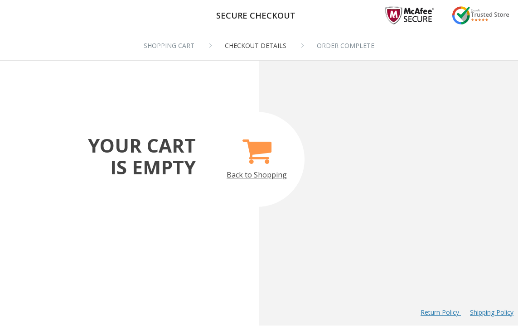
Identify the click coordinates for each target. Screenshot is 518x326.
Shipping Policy (491, 312)
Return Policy (441, 312)
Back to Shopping (257, 154)
